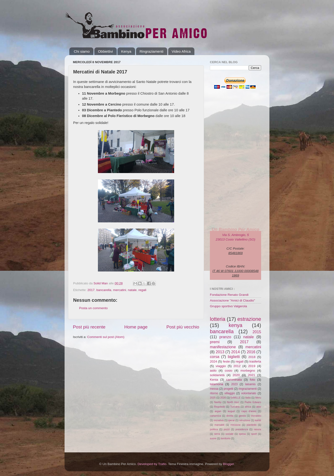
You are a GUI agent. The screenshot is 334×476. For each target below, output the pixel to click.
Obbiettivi (105, 51)
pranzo (225, 337)
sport (254, 433)
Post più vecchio (182, 326)
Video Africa (181, 51)
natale (132, 290)
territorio (225, 438)
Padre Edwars (253, 402)
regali (142, 290)
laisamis (250, 384)
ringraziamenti (247, 388)
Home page (136, 326)
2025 (213, 397)
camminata (234, 379)
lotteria (217, 319)
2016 (251, 352)
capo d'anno (248, 411)
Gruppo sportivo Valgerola (228, 306)
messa (214, 388)
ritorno (214, 393)
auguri (231, 411)
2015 (257, 332)
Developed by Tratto (151, 464)
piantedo (251, 424)
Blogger (228, 464)
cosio (228, 370)
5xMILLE (236, 397)
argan (218, 411)
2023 (234, 384)
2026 (223, 397)
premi (214, 342)
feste (226, 361)
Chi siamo (82, 51)
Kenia (214, 379)
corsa (214, 356)
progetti (228, 388)
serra (217, 433)
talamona (216, 384)
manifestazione (223, 347)
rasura (257, 429)
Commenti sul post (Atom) (105, 337)
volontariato (248, 393)
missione (235, 424)
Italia (248, 397)
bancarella (103, 290)
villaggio (229, 393)
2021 (251, 375)
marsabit (219, 424)
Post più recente (89, 326)
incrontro (256, 415)
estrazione (249, 319)
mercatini (119, 290)
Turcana (234, 406)
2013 (220, 352)
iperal (231, 420)
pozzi (227, 429)
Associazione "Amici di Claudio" (232, 300)
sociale (229, 433)
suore (213, 438)
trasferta (255, 361)
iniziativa (218, 420)
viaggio (221, 366)
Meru (258, 397)
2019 (251, 366)
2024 (213, 361)
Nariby (218, 402)
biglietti (234, 356)
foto (252, 379)
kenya (236, 325)
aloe (258, 406)
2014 (235, 352)
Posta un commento (93, 308)
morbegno (248, 370)
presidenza (241, 429)
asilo (213, 370)
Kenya (126, 51)
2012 (237, 366)
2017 (91, 290)
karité (258, 420)
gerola (242, 415)
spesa (242, 433)
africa (248, 406)
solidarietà (217, 375)
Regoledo (219, 406)
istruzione (244, 420)
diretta (229, 415)
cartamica (215, 415)
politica (214, 429)
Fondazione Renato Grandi (229, 295)
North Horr (233, 402)
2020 (236, 375)
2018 (251, 357)
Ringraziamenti (151, 51)
